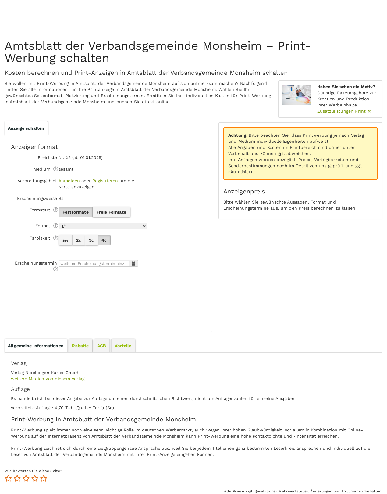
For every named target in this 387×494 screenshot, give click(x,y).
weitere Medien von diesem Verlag (47, 378)
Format (42, 225)
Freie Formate (111, 212)
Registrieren (105, 180)
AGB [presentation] (101, 345)
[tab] (36, 346)
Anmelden (69, 180)
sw (65, 240)
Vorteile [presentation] (123, 345)
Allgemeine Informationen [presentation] (36, 345)
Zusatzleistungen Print (342, 111)
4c (104, 240)
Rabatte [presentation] (80, 345)
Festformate (75, 212)
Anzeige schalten (26, 128)
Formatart (39, 209)
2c (78, 240)
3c (91, 240)
